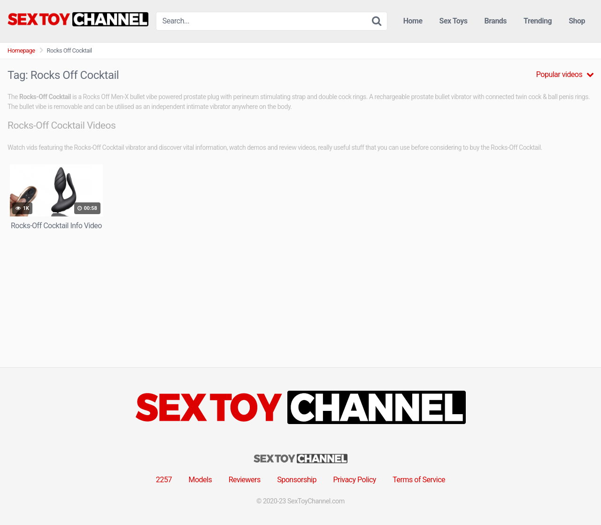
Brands (496, 20)
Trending (538, 20)
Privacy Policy (354, 479)
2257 (164, 479)
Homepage (21, 50)
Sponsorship (296, 479)
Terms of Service (419, 479)
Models (200, 479)
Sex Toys (453, 20)
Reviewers (245, 479)
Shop (577, 20)
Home (413, 20)
